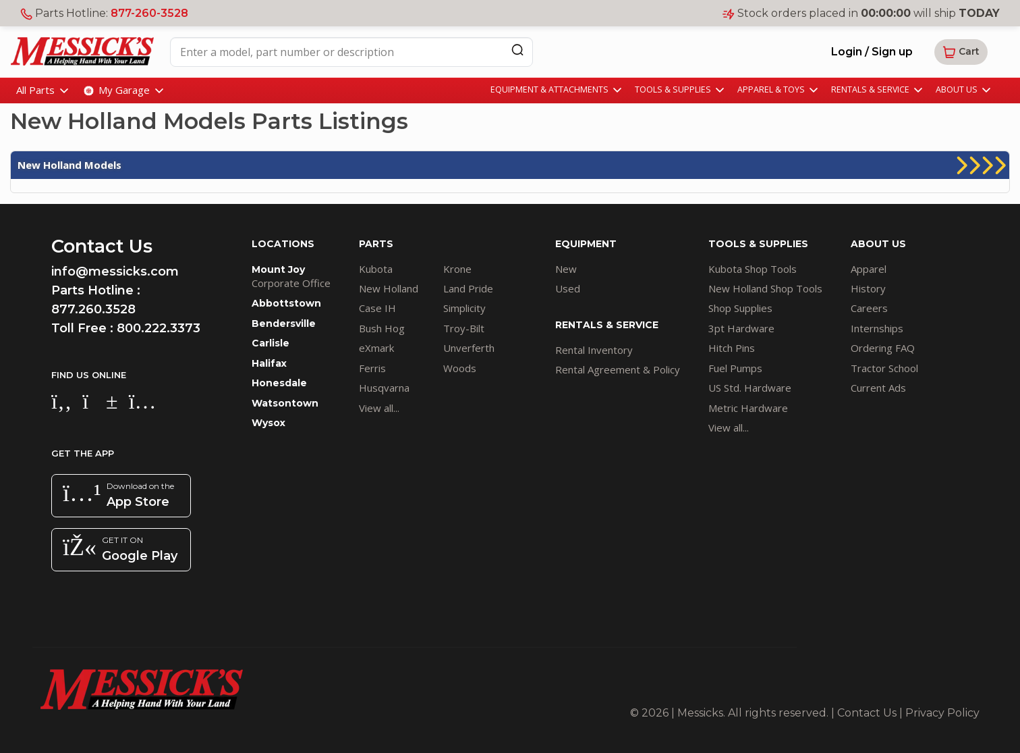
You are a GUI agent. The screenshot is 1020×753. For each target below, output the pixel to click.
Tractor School (884, 368)
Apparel (868, 269)
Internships (877, 328)
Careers (869, 308)
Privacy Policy (942, 712)
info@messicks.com (115, 271)
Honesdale (279, 383)
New (566, 269)
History (868, 288)
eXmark (376, 348)
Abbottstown (286, 303)
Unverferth (468, 348)
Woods (459, 368)
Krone (457, 269)
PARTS (376, 244)
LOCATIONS (283, 244)
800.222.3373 (158, 328)
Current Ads (878, 387)
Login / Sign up (872, 51)
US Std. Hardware (749, 387)
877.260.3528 (93, 309)
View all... (379, 408)
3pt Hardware (741, 328)
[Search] (517, 49)
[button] (961, 52)
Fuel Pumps (735, 368)
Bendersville (284, 323)
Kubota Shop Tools (752, 269)
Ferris (372, 368)
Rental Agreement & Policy (617, 369)
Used (567, 288)
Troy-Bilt (463, 328)
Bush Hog (382, 328)
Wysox (268, 423)
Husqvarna (384, 387)
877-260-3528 (149, 13)
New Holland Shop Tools (765, 288)
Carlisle (270, 343)
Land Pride (468, 288)
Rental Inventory (594, 350)
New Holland (388, 288)
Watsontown (285, 403)
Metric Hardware (748, 408)
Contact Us (867, 712)
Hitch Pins (731, 348)
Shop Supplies (740, 308)
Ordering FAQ (883, 348)
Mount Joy (278, 269)
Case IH (377, 308)
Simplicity (464, 308)
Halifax (269, 363)
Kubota (376, 269)
